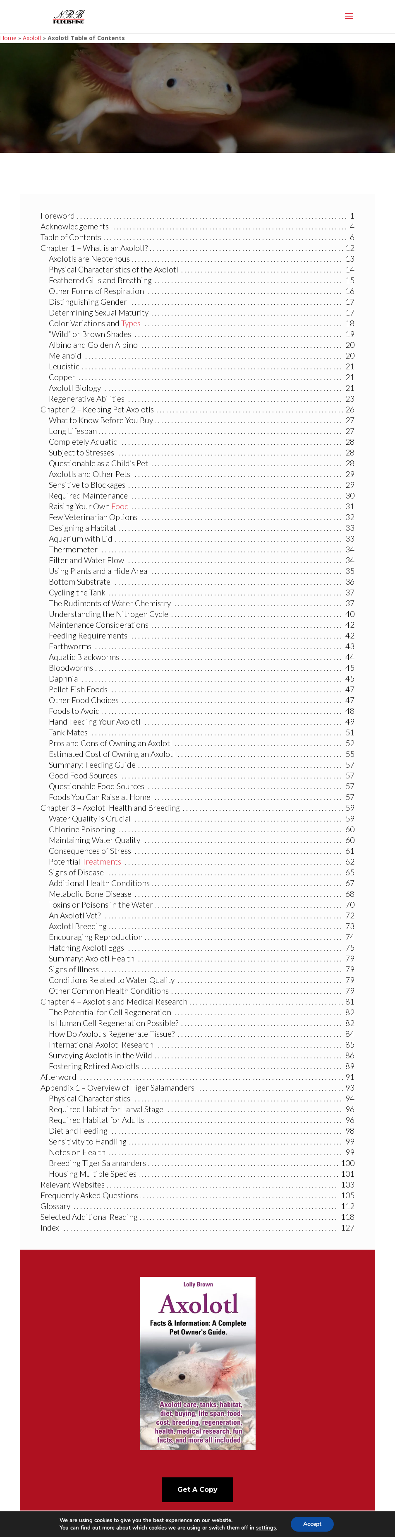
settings (266, 1528)
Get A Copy (197, 1490)
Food (120, 506)
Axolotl (32, 38)
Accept (312, 1524)
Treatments (101, 861)
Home (8, 38)
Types (131, 323)
